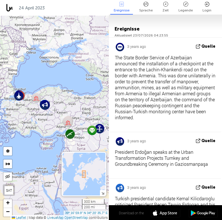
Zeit (165, 7)
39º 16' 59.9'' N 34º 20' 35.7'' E (86, 213)
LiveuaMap (55, 217)
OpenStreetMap (76, 217)
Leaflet (19, 217)
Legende (185, 7)
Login (207, 7)
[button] (36, 97)
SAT (9, 190)
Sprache (146, 7)
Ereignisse (121, 7)
